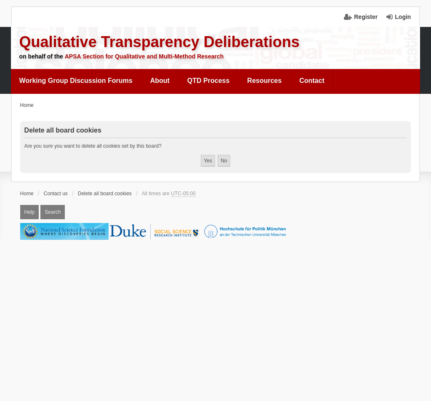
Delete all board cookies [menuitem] (105, 194)
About (160, 80)
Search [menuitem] (53, 212)
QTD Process (208, 80)
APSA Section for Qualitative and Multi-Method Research (144, 56)
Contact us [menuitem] (56, 194)
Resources (264, 80)
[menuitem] (76, 81)
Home (27, 194)
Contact (312, 80)
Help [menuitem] (29, 212)
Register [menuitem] (366, 16)
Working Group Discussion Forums (76, 80)
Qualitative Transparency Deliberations (159, 41)
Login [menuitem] (403, 16)
